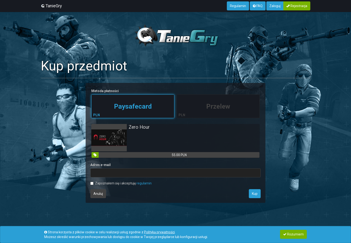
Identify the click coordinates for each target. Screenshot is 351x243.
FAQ (258, 6)
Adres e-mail (100, 165)
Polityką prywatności (159, 232)
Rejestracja (296, 6)
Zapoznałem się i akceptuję (121, 183)
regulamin (144, 183)
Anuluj (98, 194)
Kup (255, 194)
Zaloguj (275, 6)
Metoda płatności (105, 91)
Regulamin (238, 6)
